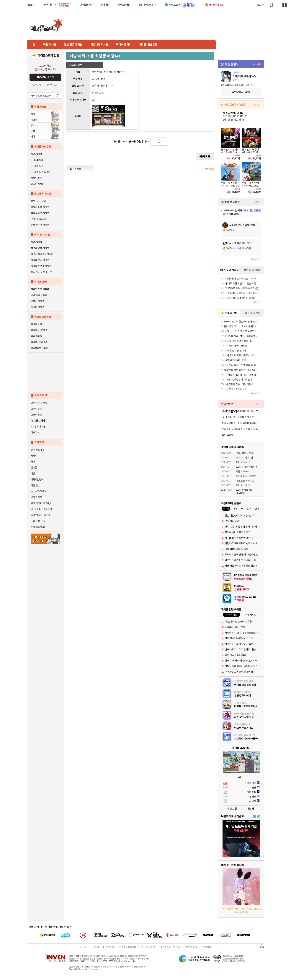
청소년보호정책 (148, 947)
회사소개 (83, 947)
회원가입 (37, 85)
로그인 (260, 4)
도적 (33, 130)
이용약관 (110, 947)
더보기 (250, 808)
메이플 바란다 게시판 (41, 265)
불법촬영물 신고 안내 (170, 947)
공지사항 (207, 947)
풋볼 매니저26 (38, 527)
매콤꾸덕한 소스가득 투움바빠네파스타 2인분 (241, 423)
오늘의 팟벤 (36, 414)
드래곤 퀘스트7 (38, 521)
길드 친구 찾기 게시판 (41, 271)
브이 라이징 (36, 497)
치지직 (34, 455)
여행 (33, 473)
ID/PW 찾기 (51, 85)
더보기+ (257, 64)
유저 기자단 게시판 (40, 224)
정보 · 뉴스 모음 (38, 201)
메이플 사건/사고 (39, 330)
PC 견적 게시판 (38, 426)
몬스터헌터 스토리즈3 (41, 509)
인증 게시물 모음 (39, 218)
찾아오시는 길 (191, 947)
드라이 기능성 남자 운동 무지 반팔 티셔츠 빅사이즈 (241, 429)
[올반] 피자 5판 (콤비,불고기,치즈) (238, 417)
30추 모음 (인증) (40, 171)
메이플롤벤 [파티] (39, 347)
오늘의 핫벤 (36, 408)
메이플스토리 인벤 (48, 55)
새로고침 (254, 259)
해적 (33, 136)
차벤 (33, 461)
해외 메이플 (36, 336)
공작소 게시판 (37, 300)
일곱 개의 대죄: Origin (41, 503)
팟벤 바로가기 (37, 449)
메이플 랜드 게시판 (40, 259)
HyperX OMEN (38, 491)
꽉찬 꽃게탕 (227, 435)
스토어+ (257, 105)
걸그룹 (34, 467)
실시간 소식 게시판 (40, 206)
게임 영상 (35, 485)
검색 (58, 95)
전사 (33, 114)
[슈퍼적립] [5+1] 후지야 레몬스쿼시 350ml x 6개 (241, 411)
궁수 (33, 125)
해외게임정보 (37, 479)
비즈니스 (97, 947)
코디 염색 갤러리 (39, 295)
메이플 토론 (36, 324)
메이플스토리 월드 (39, 342)
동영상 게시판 (37, 306)
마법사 (34, 119)
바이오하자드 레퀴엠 (40, 515)
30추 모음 (37, 165)
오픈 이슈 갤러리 (39, 402)
